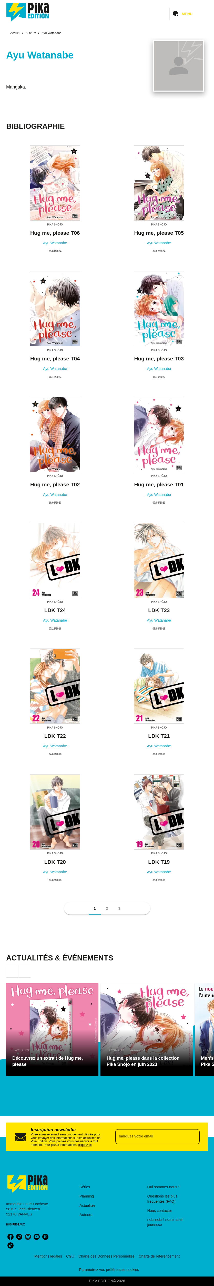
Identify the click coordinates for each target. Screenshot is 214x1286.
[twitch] (45, 1236)
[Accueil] (27, 12)
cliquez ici (84, 1145)
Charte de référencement (159, 1256)
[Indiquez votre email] (151, 1136)
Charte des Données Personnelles (106, 1256)
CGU (70, 1256)
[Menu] (189, 14)
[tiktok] (10, 1245)
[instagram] (19, 1236)
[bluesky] (28, 1236)
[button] (95, 908)
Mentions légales (48, 1256)
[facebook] (10, 1236)
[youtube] (36, 1236)
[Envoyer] (193, 1137)
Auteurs (31, 33)
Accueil (15, 33)
